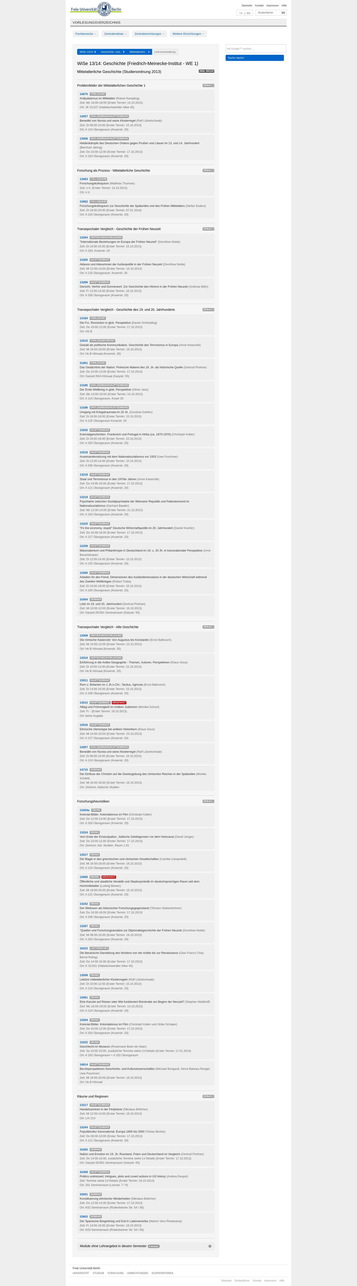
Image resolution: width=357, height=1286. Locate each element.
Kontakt (259, 5)
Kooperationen (162, 1273)
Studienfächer (265, 12)
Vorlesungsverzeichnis (96, 22)
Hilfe (284, 5)
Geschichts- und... (113, 51)
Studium (98, 1273)
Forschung (116, 1273)
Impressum (272, 5)
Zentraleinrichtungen (149, 33)
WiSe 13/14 (88, 51)
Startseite (247, 5)
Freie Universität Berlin (86, 1268)
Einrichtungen (138, 1273)
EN (248, 13)
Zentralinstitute (115, 33)
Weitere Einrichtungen (188, 33)
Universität (81, 1273)
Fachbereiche (85, 33)
